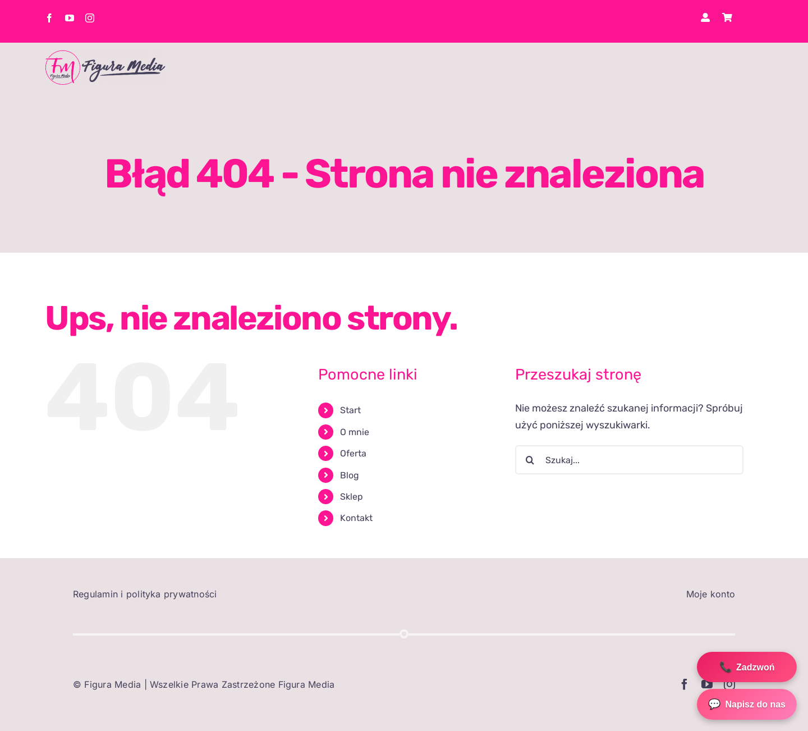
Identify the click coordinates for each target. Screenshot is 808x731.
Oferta (353, 453)
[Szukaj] (529, 459)
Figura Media (112, 684)
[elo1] (105, 55)
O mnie (354, 432)
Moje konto (710, 594)
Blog (349, 475)
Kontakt (356, 518)
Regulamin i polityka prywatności (145, 594)
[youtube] (69, 17)
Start (350, 410)
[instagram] (89, 17)
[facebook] (49, 17)
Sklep (351, 496)
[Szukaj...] (629, 459)
